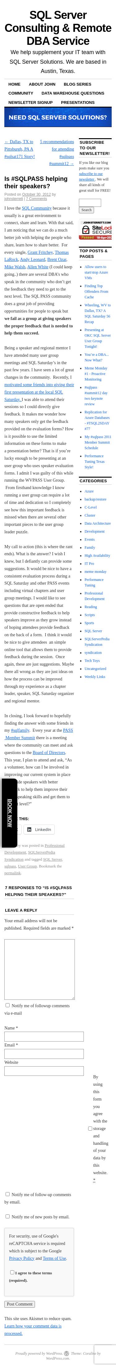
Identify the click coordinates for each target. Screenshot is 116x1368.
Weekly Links (94, 677)
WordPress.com (57, 1358)
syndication (92, 652)
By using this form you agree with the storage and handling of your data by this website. (100, 1129)
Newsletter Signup (30, 102)
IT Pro (89, 563)
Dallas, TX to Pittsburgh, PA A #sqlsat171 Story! (19, 149)
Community (20, 93)
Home (14, 84)
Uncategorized (95, 669)
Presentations (78, 102)
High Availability (97, 555)
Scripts (89, 615)
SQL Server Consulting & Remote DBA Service (58, 28)
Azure (88, 491)
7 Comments (36, 199)
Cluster (89, 515)
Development (94, 531)
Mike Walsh (14, 267)
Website (11, 1062)
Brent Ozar (56, 259)
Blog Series (77, 84)
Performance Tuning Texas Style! (94, 461)
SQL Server (52, 859)
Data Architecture (97, 523)
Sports (89, 623)
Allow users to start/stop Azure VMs (96, 272)
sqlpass (10, 866)
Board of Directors (49, 752)
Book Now (9, 813)
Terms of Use (54, 1258)
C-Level (90, 507)
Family (89, 547)
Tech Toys (92, 660)
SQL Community (37, 208)
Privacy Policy (21, 1258)
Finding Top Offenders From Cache (96, 291)
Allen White (38, 267)
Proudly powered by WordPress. (39, 1353)
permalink (12, 873)
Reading (90, 607)
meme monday (95, 571)
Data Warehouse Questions (72, 93)
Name (11, 1028)
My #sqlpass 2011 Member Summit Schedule (97, 442)
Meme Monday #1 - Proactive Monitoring (95, 373)
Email (11, 1045)
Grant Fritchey (40, 252)
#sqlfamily (20, 730)
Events (89, 539)
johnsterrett (13, 199)
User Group (27, 866)
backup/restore (95, 499)
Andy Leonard (32, 259)
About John (42, 84)
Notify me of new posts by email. (41, 1217)
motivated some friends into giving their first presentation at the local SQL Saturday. (39, 392)
